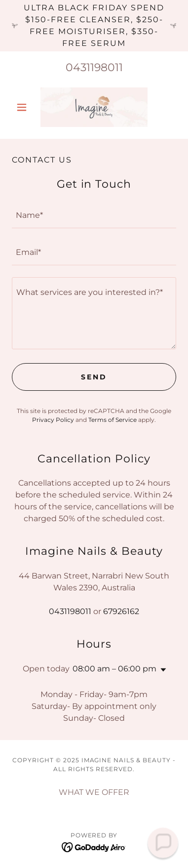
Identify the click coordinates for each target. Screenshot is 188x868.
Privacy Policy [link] (53, 419)
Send (94, 376)
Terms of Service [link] (112, 419)
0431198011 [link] (94, 67)
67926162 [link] (121, 611)
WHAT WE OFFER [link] (94, 792)
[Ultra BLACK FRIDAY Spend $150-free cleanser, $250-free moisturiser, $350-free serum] (94, 25)
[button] (24, 107)
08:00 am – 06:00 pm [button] (114, 668)
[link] (93, 107)
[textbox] (94, 215)
